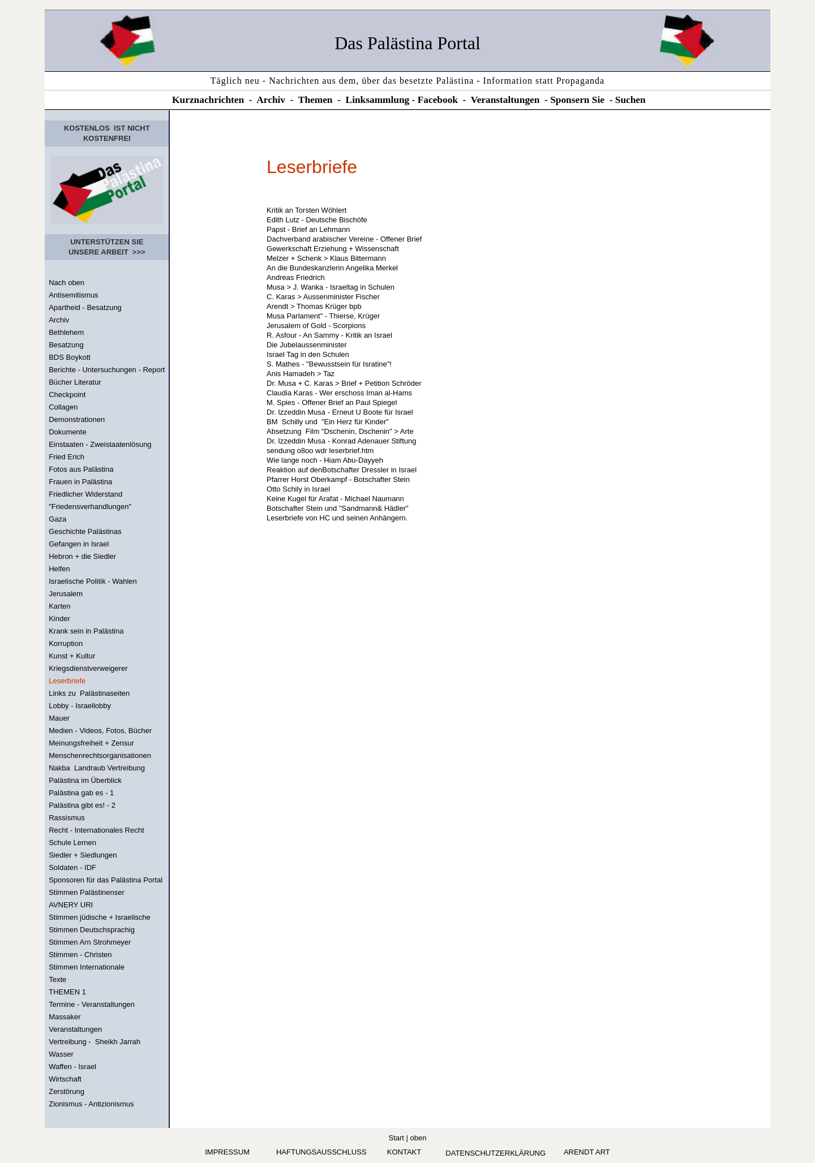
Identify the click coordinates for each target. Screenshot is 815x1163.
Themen (315, 99)
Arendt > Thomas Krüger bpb (314, 306)
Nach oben (66, 282)
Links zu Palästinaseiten (89, 693)
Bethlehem (66, 332)
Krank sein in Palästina (86, 631)
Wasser (61, 1054)
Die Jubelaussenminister (307, 345)
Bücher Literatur (75, 382)
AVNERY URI (71, 905)
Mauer (59, 718)
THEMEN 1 (67, 992)
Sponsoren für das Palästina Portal (105, 880)
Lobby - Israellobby (80, 705)
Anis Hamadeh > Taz (300, 373)
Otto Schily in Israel (298, 489)
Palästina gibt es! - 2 (82, 805)
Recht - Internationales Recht (96, 830)
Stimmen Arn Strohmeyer (90, 942)
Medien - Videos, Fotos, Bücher (100, 730)
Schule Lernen (72, 842)
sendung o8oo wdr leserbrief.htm (320, 450)
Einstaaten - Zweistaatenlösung (100, 444)
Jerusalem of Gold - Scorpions (316, 325)
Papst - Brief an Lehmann (308, 229)
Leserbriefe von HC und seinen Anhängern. (337, 518)
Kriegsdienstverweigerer (88, 668)
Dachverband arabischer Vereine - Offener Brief (344, 239)
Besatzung (66, 345)
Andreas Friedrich (296, 277)
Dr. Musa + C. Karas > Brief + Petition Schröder (344, 383)
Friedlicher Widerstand (85, 494)
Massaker (64, 1017)
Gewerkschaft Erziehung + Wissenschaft (333, 248)
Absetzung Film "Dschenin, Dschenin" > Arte (340, 431)
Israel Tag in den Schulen (308, 354)
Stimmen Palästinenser (87, 892)
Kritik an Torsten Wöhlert (306, 210)
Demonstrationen (77, 419)
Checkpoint (67, 394)
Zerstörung (66, 1091)
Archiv (270, 99)
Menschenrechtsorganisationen (100, 755)
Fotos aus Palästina (81, 469)
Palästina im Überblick (85, 780)
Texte (57, 979)
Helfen (59, 569)
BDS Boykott (70, 357)
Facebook (438, 99)
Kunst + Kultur (72, 656)
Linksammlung (378, 99)
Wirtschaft (65, 1079)
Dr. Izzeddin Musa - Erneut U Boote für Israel (340, 412)
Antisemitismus (73, 295)
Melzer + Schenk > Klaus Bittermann (326, 258)
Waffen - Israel (72, 1066)
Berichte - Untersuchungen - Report (107, 369)
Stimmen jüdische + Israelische (100, 917)
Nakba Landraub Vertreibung (97, 768)
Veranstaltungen (505, 99)
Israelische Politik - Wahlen (93, 581)
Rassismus (67, 817)
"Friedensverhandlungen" (90, 506)
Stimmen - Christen (80, 954)
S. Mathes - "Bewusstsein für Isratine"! (329, 364)
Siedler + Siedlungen (83, 855)
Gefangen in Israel (79, 544)
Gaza (57, 519)
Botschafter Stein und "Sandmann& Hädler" (338, 508)
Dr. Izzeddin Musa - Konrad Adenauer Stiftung (342, 441)
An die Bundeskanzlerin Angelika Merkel (332, 268)
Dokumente (67, 432)
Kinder (59, 618)
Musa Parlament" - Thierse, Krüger (323, 316)
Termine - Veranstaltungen (92, 1004)
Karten (59, 606)
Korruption (66, 643)
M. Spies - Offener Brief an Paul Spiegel (332, 402)
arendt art (587, 1152)
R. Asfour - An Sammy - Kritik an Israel (329, 335)
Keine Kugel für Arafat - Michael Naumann (335, 498)
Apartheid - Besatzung (85, 307)
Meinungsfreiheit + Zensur (91, 743)
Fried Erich (66, 457)
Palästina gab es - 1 (81, 793)
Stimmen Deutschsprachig (92, 929)
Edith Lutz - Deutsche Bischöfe (317, 220)
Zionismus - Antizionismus (91, 1104)
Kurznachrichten (208, 99)
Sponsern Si (575, 99)
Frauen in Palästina (80, 481)
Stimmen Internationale (87, 967)
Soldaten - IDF (72, 867)
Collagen (63, 407)
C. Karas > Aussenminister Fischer (323, 296)
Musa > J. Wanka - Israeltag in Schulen (330, 287)
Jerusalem (66, 593)
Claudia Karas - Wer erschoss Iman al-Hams (339, 393)
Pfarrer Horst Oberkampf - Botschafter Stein (338, 479)
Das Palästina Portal (407, 43)
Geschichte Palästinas (85, 531)
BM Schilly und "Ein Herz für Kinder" (328, 421)
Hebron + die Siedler (82, 556)
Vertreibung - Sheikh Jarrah (94, 1041)
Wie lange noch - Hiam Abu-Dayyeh (327, 460)
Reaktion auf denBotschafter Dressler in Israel (342, 470)
